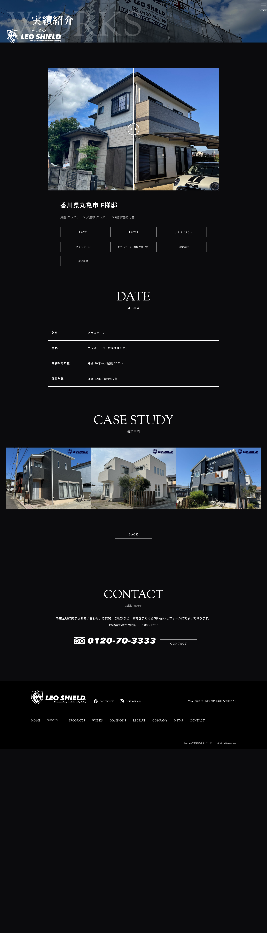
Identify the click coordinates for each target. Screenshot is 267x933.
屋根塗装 (83, 329)
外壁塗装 (183, 315)
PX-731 (83, 300)
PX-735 (133, 300)
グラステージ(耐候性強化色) (133, 315)
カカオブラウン (184, 300)
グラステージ (83, 315)
